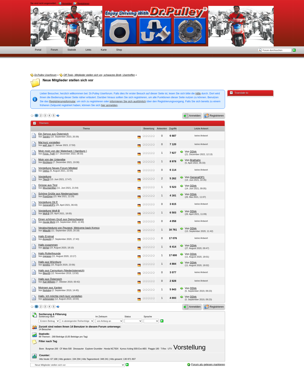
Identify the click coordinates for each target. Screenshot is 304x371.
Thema (86, 128)
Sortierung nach (46, 316)
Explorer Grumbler (94, 349)
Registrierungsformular (62, 101)
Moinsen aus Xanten (50, 287)
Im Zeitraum (101, 316)
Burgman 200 (52, 349)
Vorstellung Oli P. (48, 202)
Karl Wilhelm (49, 282)
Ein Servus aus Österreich (53, 133)
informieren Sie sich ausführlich (128, 101)
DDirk (193, 151)
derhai (46, 247)
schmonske (48, 299)
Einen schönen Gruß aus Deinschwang (60, 219)
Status (128, 316)
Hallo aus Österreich (50, 279)
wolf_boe (47, 145)
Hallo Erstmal (46, 236)
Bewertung (148, 128)
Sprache (148, 316)
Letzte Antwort (201, 128)
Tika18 (46, 179)
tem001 (46, 264)
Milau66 (46, 230)
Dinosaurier (78, 349)
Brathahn (195, 160)
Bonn (41, 349)
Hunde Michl (49, 222)
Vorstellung (44, 176)
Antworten (162, 128)
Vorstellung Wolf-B (49, 210)
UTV (170, 349)
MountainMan (49, 188)
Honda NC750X (111, 349)
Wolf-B (46, 213)
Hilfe (198, 93)
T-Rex (163, 349)
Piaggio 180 (153, 349)
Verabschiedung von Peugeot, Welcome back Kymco (69, 227)
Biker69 (46, 273)
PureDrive (47, 196)
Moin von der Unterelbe (51, 159)
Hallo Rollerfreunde (49, 253)
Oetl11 (46, 171)
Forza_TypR (49, 153)
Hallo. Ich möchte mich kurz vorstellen (60, 296)
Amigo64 (47, 239)
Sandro (46, 136)
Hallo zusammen (48, 244)
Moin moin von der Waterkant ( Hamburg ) (62, 150)
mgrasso (47, 256)
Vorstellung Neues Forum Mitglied (57, 168)
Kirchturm (47, 162)
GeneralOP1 (197, 177)
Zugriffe (173, 128)
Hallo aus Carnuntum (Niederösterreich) (61, 270)
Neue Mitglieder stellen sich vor (68, 80)
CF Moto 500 (66, 349)
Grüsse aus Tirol (47, 185)
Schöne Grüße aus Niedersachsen (58, 193)
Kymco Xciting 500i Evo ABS (133, 349)
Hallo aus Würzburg (49, 261)
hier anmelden (109, 105)
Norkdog (47, 290)
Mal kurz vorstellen (49, 142)
